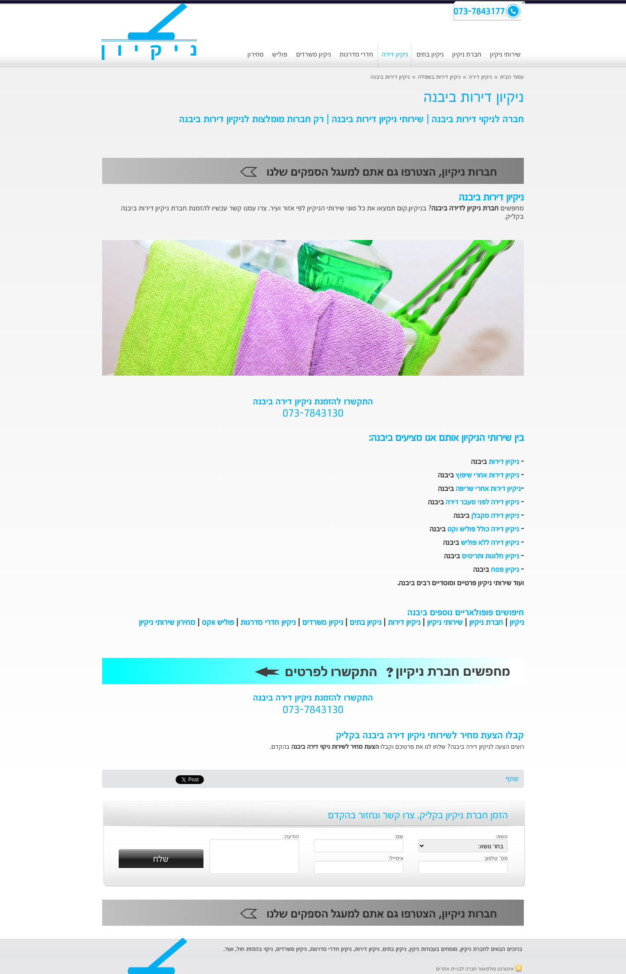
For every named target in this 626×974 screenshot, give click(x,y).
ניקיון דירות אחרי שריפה (488, 489)
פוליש (279, 54)
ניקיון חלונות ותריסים (490, 556)
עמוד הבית (512, 77)
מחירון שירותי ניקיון (167, 622)
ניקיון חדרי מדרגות (268, 622)
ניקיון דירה (395, 54)
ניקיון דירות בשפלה (439, 77)
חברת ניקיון (466, 54)
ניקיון (516, 622)
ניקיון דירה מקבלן (495, 516)
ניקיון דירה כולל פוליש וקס (483, 529)
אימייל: (396, 858)
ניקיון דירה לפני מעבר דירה (482, 502)
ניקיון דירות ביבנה (390, 77)
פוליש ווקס (218, 622)
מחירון (255, 54)
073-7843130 (313, 413)
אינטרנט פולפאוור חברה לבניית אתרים (479, 969)
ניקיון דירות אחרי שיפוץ (487, 475)
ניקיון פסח (505, 570)
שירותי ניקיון (505, 54)
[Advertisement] (41, 223)
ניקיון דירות (504, 462)
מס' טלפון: (496, 858)
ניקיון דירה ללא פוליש (490, 543)
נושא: (502, 837)
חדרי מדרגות (356, 54)
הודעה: (291, 837)
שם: (399, 837)
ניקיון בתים (429, 54)
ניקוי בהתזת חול (254, 949)
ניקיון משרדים (313, 54)
